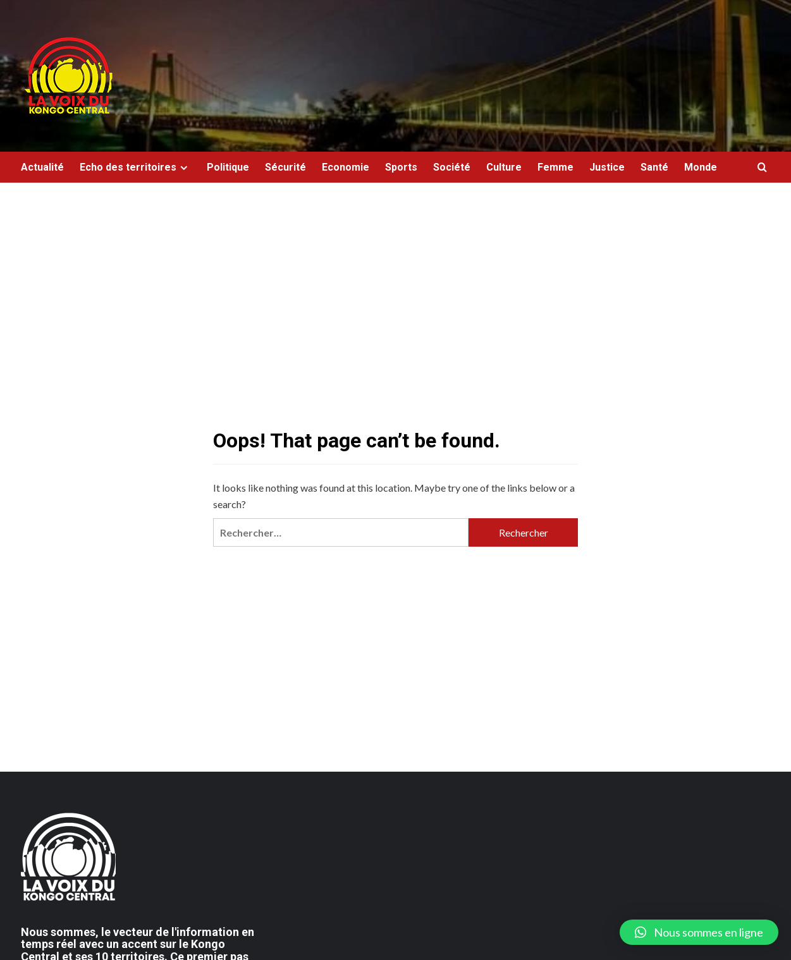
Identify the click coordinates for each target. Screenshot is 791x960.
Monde (700, 167)
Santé (654, 167)
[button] (699, 932)
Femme (555, 167)
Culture (504, 167)
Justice (607, 167)
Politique (228, 167)
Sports (401, 167)
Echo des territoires (135, 167)
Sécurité (285, 167)
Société (451, 167)
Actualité (42, 167)
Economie (345, 167)
